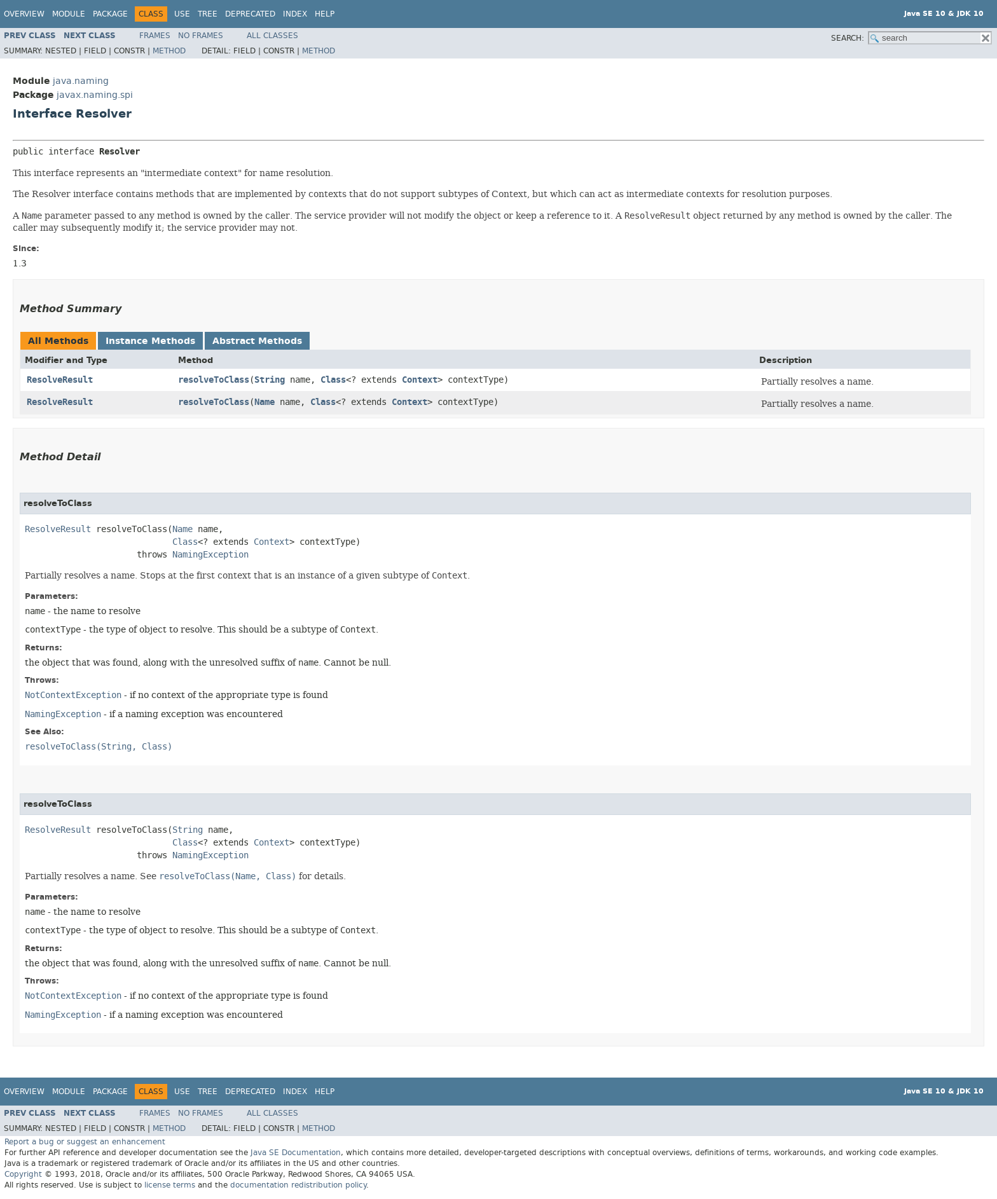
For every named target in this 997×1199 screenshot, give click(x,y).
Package (110, 14)
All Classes (272, 35)
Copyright (23, 1174)
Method (169, 50)
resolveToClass (213, 379)
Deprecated (250, 14)
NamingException (210, 554)
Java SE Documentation (296, 1152)
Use (182, 14)
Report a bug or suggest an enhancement (84, 1141)
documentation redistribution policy (298, 1185)
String (269, 379)
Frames (154, 35)
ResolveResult (60, 379)
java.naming (81, 81)
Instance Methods (150, 341)
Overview (24, 14)
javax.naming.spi (95, 95)
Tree (207, 14)
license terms (169, 1185)
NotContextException (73, 695)
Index (295, 14)
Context (419, 379)
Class (333, 379)
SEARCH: (847, 38)
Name (264, 402)
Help (324, 14)
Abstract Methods (257, 341)
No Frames (200, 35)
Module (68, 14)
